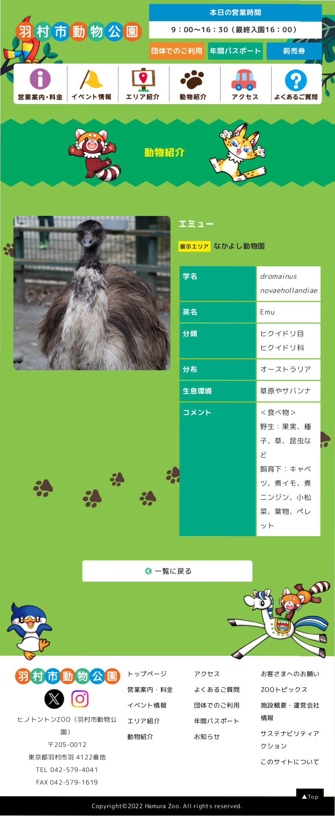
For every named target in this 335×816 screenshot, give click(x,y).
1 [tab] (88, 366)
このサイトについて (289, 761)
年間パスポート (235, 51)
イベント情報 (147, 705)
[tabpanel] (91, 294)
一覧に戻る (168, 571)
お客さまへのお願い (290, 674)
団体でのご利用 (177, 51)
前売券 (294, 51)
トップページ (147, 674)
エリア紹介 (143, 721)
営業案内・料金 (150, 689)
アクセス (207, 674)
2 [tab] (96, 366)
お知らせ (207, 736)
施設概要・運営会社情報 (290, 711)
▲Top (310, 797)
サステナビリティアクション (290, 739)
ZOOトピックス (284, 689)
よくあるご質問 (217, 689)
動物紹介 (140, 736)
